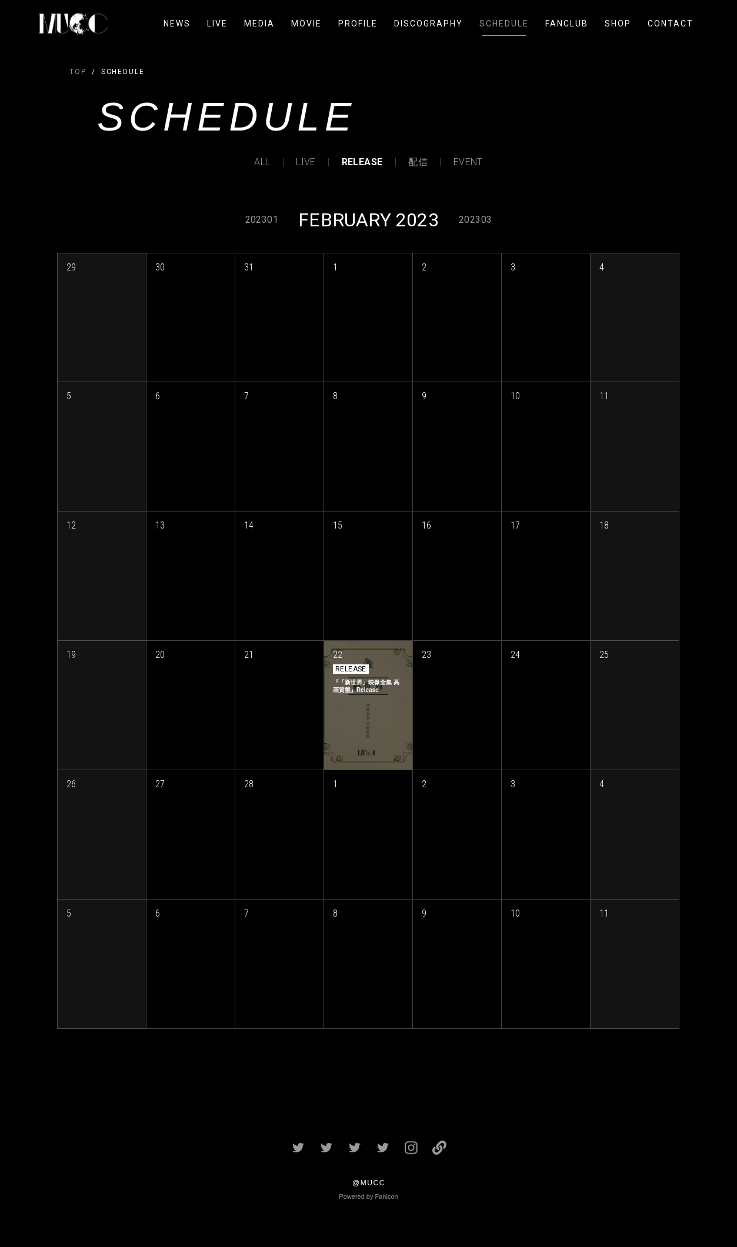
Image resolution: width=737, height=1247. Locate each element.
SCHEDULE (504, 23)
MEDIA (259, 23)
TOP (77, 71)
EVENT (468, 162)
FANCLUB (566, 23)
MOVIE (306, 23)
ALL (262, 162)
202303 (475, 219)
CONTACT (670, 23)
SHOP (618, 23)
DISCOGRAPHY (428, 23)
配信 (418, 162)
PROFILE (358, 23)
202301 (261, 219)
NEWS (177, 23)
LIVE (217, 23)
